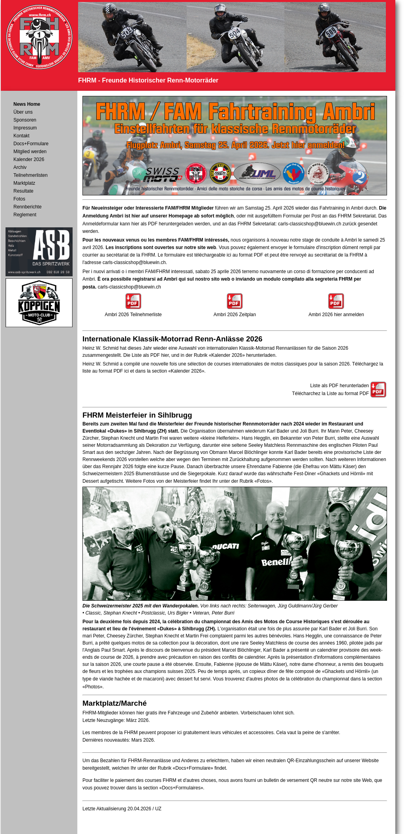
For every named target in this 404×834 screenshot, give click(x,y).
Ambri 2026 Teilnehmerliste (133, 314)
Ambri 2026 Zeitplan (234, 314)
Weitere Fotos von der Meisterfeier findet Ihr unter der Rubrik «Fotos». (199, 481)
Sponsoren (24, 120)
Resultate (23, 191)
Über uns (23, 112)
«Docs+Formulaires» (181, 788)
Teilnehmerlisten (30, 175)
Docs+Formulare (31, 143)
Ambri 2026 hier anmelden (336, 314)
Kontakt (21, 136)
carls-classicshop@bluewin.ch (309, 224)
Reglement (24, 214)
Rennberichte (27, 207)
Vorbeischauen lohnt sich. (268, 713)
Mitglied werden (30, 151)
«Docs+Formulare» (193, 768)
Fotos (19, 199)
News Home (26, 104)
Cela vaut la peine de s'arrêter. (308, 732)
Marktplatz (24, 183)
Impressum (25, 128)
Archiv (19, 167)
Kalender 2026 (28, 159)
